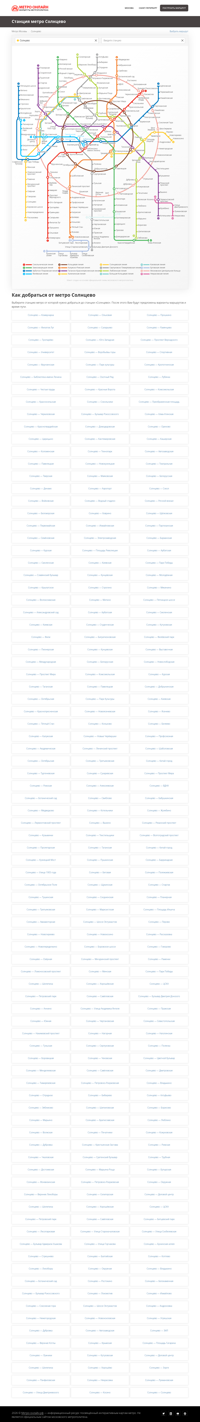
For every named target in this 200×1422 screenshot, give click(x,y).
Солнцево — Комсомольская (159, 389)
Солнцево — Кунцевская (99, 575)
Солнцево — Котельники (100, 810)
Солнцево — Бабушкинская (159, 798)
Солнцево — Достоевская (41, 1169)
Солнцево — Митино (100, 599)
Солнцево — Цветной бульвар (159, 1058)
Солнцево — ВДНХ (159, 785)
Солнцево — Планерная (159, 897)
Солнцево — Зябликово (41, 1107)
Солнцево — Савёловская (100, 996)
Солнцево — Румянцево (159, 327)
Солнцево (36, 31)
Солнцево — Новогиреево (41, 934)
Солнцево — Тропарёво (40, 339)
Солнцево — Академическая (40, 748)
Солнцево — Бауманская (159, 537)
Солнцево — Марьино (40, 1120)
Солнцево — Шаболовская (159, 748)
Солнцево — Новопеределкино (41, 946)
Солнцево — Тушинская (41, 897)
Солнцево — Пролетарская (41, 847)
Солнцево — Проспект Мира (40, 674)
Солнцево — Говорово (159, 946)
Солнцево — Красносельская (41, 401)
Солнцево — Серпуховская (100, 1045)
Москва (129, 8)
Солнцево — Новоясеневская (100, 711)
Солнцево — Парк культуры (100, 364)
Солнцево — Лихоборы (41, 1268)
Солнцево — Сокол (159, 488)
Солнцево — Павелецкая (41, 463)
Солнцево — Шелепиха (41, 983)
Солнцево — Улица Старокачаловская (100, 1231)
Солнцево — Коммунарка (41, 315)
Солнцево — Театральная (159, 463)
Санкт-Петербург (148, 8)
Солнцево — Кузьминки (41, 835)
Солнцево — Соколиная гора (41, 1305)
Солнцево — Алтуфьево (159, 1095)
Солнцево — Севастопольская (159, 1021)
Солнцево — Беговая (100, 872)
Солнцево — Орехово (159, 426)
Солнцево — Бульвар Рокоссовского (100, 414)
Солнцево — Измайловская (100, 525)
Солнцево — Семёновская (40, 537)
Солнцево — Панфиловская (41, 1380)
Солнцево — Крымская (100, 1343)
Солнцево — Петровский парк (40, 996)
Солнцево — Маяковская (100, 476)
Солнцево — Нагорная (100, 1033)
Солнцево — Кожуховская (159, 1132)
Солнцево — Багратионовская (99, 637)
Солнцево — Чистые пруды (41, 389)
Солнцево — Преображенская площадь (159, 401)
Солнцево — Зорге (159, 1367)
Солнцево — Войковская (40, 500)
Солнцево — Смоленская (41, 562)
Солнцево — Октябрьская (41, 698)
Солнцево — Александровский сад (41, 612)
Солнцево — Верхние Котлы (40, 1343)
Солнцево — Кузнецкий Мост (41, 859)
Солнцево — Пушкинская (100, 859)
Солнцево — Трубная (159, 1157)
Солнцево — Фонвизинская (41, 1182)
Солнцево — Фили (40, 637)
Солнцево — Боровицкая (41, 1058)
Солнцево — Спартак (159, 884)
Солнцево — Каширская (159, 438)
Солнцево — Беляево (159, 723)
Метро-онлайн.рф (32, 1413)
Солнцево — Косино (100, 1392)
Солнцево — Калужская (41, 736)
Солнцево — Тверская (41, 476)
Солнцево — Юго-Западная (100, 339)
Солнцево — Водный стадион (100, 500)
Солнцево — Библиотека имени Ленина (40, 376)
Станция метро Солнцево (39, 21)
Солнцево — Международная (41, 661)
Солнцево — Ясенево (159, 711)
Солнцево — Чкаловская (40, 1157)
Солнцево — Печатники (100, 1132)
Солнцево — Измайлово (159, 1293)
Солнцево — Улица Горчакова (99, 1243)
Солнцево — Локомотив (100, 1293)
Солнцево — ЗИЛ (159, 1330)
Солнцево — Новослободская (159, 661)
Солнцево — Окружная (159, 1182)
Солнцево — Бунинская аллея (159, 1243)
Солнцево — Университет (41, 352)
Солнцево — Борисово (159, 1107)
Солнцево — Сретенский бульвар (100, 1157)
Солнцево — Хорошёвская (100, 983)
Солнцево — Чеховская (100, 1058)
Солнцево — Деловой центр (159, 1194)
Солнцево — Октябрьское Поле (41, 884)
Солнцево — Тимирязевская (40, 1082)
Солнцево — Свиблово (100, 798)
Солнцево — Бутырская (159, 1169)
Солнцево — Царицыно (41, 438)
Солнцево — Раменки (159, 959)
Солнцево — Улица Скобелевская (159, 1231)
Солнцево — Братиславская (100, 1120)
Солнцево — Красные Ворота (100, 389)
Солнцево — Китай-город (159, 760)
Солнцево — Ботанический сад (41, 798)
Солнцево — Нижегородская (40, 1318)
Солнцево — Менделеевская (41, 1070)
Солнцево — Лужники (41, 1355)
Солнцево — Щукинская (100, 884)
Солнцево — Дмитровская (159, 1070)
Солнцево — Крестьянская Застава (100, 1144)
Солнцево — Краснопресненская (41, 711)
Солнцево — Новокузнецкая (100, 463)
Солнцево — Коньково (100, 723)
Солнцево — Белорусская (159, 476)
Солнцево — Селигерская (100, 1194)
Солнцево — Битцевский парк (159, 1219)
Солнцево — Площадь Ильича (159, 909)
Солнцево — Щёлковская (159, 513)
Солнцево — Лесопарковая (41, 1231)
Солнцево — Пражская (159, 1008)
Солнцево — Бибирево (100, 1095)
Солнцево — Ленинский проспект (99, 748)
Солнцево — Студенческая (100, 624)
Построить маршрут (174, 8)
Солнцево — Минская (100, 971)
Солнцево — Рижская (41, 785)
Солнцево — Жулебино (159, 810)
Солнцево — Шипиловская (100, 1107)
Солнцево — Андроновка (159, 1305)
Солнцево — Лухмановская (159, 1380)
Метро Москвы (19, 31)
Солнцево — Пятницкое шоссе (159, 599)
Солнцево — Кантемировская (100, 438)
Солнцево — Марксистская (100, 909)
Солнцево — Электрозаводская (100, 537)
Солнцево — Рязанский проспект (159, 822)
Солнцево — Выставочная (159, 649)
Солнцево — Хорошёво (100, 1367)
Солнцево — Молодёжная (159, 575)
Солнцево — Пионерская (41, 649)
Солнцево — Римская (159, 1144)
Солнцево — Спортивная (159, 352)
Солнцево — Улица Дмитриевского (41, 1392)
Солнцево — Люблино (159, 1120)
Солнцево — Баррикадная (159, 859)
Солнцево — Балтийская (100, 1256)
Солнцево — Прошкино (159, 315)
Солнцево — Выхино (100, 822)
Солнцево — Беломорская (40, 513)
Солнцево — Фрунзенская (41, 364)
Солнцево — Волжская (40, 1132)
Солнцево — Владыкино (159, 1082)
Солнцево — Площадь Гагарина (159, 1343)
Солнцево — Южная (40, 1021)
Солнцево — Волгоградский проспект (159, 835)
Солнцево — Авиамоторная (41, 921)
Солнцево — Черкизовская (41, 414)
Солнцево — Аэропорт (100, 488)
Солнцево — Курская (41, 550)
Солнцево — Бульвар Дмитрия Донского (159, 996)
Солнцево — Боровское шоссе (100, 946)
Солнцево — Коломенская (40, 451)
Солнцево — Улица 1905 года (41, 872)
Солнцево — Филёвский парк (159, 637)
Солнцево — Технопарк (100, 451)
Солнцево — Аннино (41, 1008)
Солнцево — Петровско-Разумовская (100, 1082)
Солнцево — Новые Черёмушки (100, 736)
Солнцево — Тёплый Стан (41, 723)
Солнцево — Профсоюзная (159, 736)
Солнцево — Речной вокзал (159, 500)
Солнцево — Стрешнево (41, 1256)
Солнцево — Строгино (100, 587)
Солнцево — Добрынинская (159, 686)
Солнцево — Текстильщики (100, 835)
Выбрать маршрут (179, 31)
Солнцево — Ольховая (100, 315)
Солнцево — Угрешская (159, 1318)
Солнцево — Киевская (100, 562)
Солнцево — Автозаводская (159, 451)
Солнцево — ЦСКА (159, 983)
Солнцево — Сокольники (100, 401)
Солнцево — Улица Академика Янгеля (100, 1008)
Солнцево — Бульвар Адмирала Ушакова (41, 1243)
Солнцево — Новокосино (100, 934)
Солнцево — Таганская (41, 686)
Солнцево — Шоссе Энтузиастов (100, 921)
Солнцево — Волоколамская (40, 599)
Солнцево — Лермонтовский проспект (41, 822)
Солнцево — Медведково (41, 810)
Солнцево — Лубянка (159, 376)
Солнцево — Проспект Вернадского (159, 339)
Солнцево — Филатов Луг (41, 327)
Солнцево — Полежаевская (159, 872)
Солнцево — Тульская (41, 1045)
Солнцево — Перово (159, 921)
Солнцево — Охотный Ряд (100, 376)
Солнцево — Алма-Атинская (159, 414)
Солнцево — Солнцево (159, 1392)
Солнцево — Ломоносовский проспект (41, 971)
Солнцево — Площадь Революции (100, 550)
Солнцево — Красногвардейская (41, 426)
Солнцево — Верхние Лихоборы (41, 1194)
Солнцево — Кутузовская (159, 624)
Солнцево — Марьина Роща (100, 1169)
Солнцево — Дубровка (40, 1144)
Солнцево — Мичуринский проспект (100, 959)
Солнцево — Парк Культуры (100, 698)
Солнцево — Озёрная (41, 959)
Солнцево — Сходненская (100, 897)
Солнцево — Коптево (159, 1256)
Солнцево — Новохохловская (100, 1318)
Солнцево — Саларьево (100, 327)
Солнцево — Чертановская (100, 1021)
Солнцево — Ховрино (100, 513)
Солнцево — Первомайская (41, 525)
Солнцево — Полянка (159, 1045)
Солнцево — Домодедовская (100, 426)
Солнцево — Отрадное (41, 1095)
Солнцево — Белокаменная (159, 1281)
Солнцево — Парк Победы (159, 562)
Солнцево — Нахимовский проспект (41, 1033)
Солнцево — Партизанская (159, 525)
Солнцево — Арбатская (159, 550)
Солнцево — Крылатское (41, 587)
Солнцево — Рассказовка (159, 934)
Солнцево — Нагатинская (159, 1033)
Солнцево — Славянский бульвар (41, 575)
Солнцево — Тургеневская (40, 773)
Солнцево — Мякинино (159, 587)
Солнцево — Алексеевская (100, 785)
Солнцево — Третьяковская (100, 760)
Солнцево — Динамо (41, 488)
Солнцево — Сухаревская (100, 773)
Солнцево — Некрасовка (100, 1380)
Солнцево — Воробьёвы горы (100, 352)
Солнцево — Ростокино (100, 1281)
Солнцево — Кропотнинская (159, 364)
